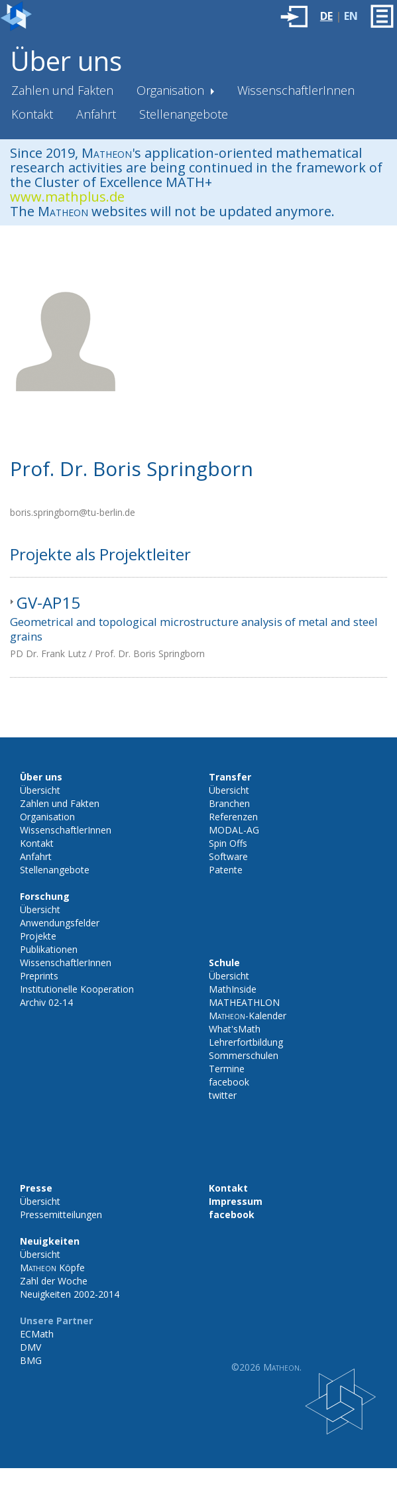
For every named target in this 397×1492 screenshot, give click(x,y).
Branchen (229, 803)
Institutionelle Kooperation (77, 989)
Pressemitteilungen (61, 1214)
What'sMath (234, 1029)
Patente (226, 869)
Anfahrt (96, 114)
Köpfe (52, 1267)
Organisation (172, 90)
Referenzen (233, 816)
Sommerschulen (243, 1055)
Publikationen (49, 949)
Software (228, 856)
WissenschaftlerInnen (296, 90)
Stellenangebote (183, 114)
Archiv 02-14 (46, 1002)
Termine (227, 1068)
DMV (30, 1347)
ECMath (37, 1334)
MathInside (232, 989)
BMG (31, 1360)
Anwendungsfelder (59, 922)
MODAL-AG (234, 830)
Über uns (66, 60)
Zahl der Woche (53, 1280)
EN (351, 16)
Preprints (39, 975)
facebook (229, 1082)
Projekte (38, 936)
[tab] (198, 627)
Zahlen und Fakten (62, 90)
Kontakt (32, 114)
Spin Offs (228, 843)
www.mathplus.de (67, 197)
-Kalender (247, 1015)
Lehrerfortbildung (246, 1042)
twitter (223, 1095)
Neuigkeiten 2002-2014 (69, 1294)
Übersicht (40, 790)
